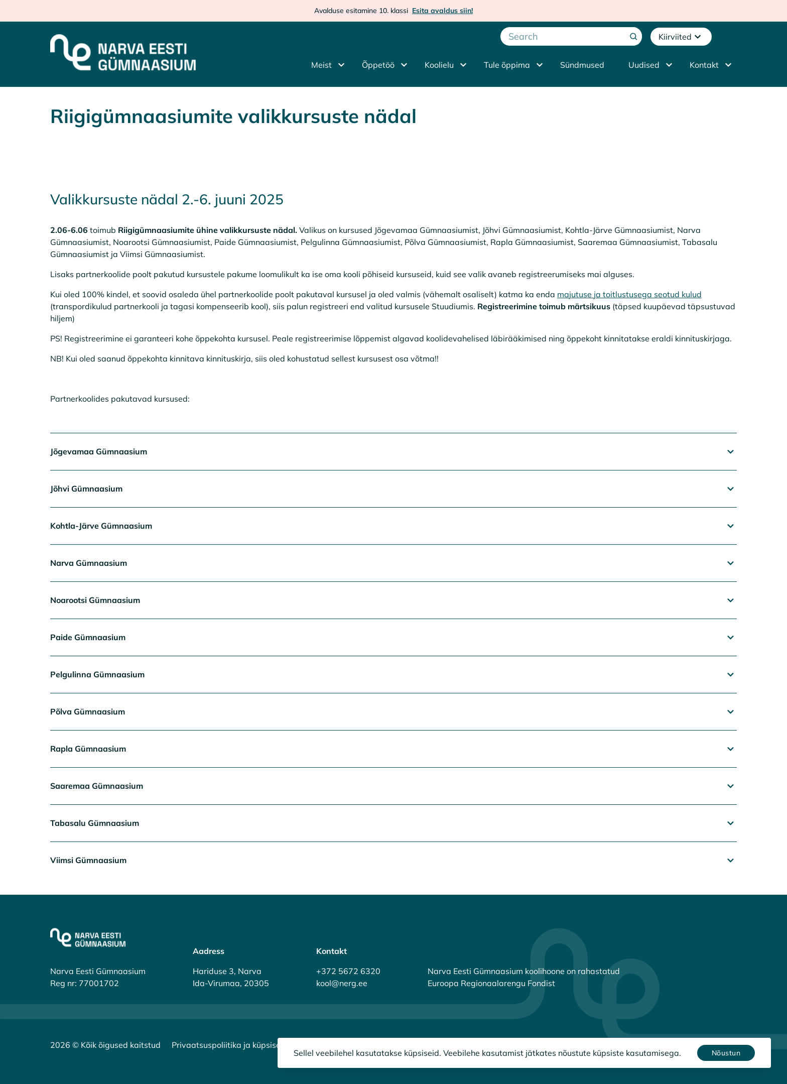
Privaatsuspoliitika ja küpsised (229, 1045)
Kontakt (704, 65)
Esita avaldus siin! (442, 10)
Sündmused (582, 65)
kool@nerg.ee (341, 983)
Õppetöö (378, 65)
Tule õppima (507, 65)
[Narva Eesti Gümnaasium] (123, 52)
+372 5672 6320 (348, 971)
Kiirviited (681, 37)
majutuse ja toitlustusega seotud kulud (629, 294)
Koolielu (439, 65)
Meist (321, 65)
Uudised (644, 65)
